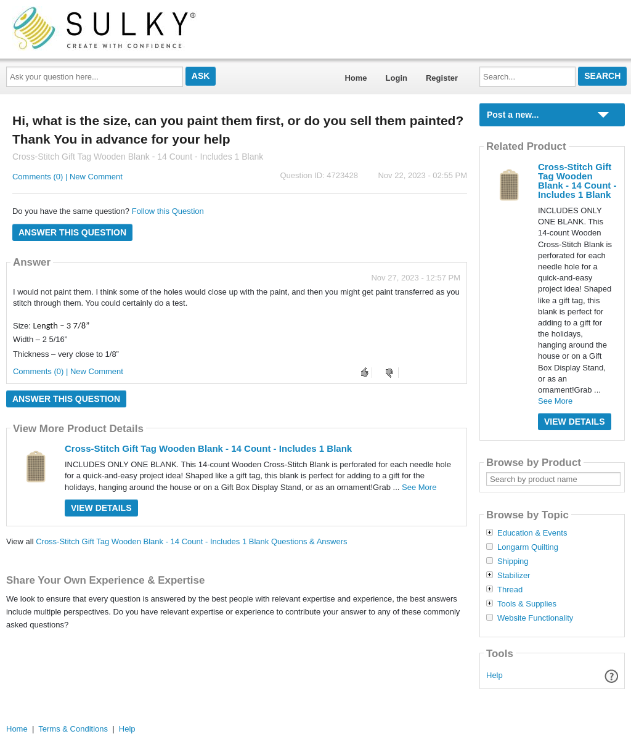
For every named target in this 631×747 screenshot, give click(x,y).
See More (419, 487)
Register (442, 78)
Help (494, 675)
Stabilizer (513, 575)
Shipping (513, 561)
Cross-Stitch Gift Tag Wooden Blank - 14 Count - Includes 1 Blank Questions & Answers (191, 541)
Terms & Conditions (73, 728)
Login (396, 78)
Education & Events (532, 533)
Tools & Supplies (526, 604)
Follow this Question (168, 211)
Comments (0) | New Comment (67, 176)
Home (355, 78)
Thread (510, 590)
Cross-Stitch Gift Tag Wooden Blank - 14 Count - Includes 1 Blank (208, 448)
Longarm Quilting (527, 547)
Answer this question (72, 232)
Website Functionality (535, 618)
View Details (101, 508)
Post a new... (513, 115)
